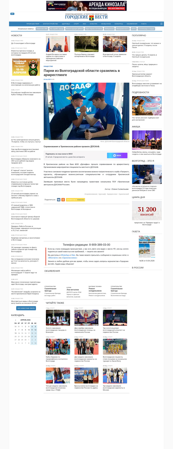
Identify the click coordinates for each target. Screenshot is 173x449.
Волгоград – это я (143, 161)
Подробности (140, 92)
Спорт (76, 24)
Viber (73, 255)
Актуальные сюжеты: (26, 29)
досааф (102, 194)
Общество (48, 66)
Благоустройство (50, 24)
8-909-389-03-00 (99, 244)
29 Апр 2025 (47, 79)
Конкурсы (119, 24)
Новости (16, 35)
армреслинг (113, 194)
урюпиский (124, 194)
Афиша (136, 126)
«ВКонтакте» (53, 258)
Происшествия (32, 24)
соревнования (91, 194)
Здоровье (66, 24)
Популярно (139, 35)
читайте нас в (75, 200)
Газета (144, 24)
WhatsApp (65, 255)
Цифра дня (138, 197)
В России (138, 267)
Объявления (132, 24)
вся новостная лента (26, 308)
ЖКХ (84, 24)
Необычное (106, 24)
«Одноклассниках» (69, 258)
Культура (93, 24)
